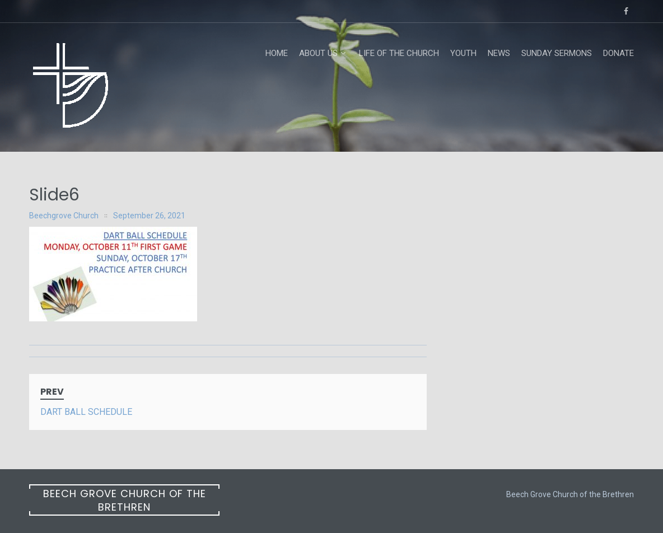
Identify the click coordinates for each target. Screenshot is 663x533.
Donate (618, 53)
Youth (463, 53)
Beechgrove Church (64, 215)
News (499, 53)
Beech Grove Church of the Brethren (124, 500)
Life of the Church (399, 53)
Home (276, 53)
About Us (318, 53)
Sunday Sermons (556, 53)
